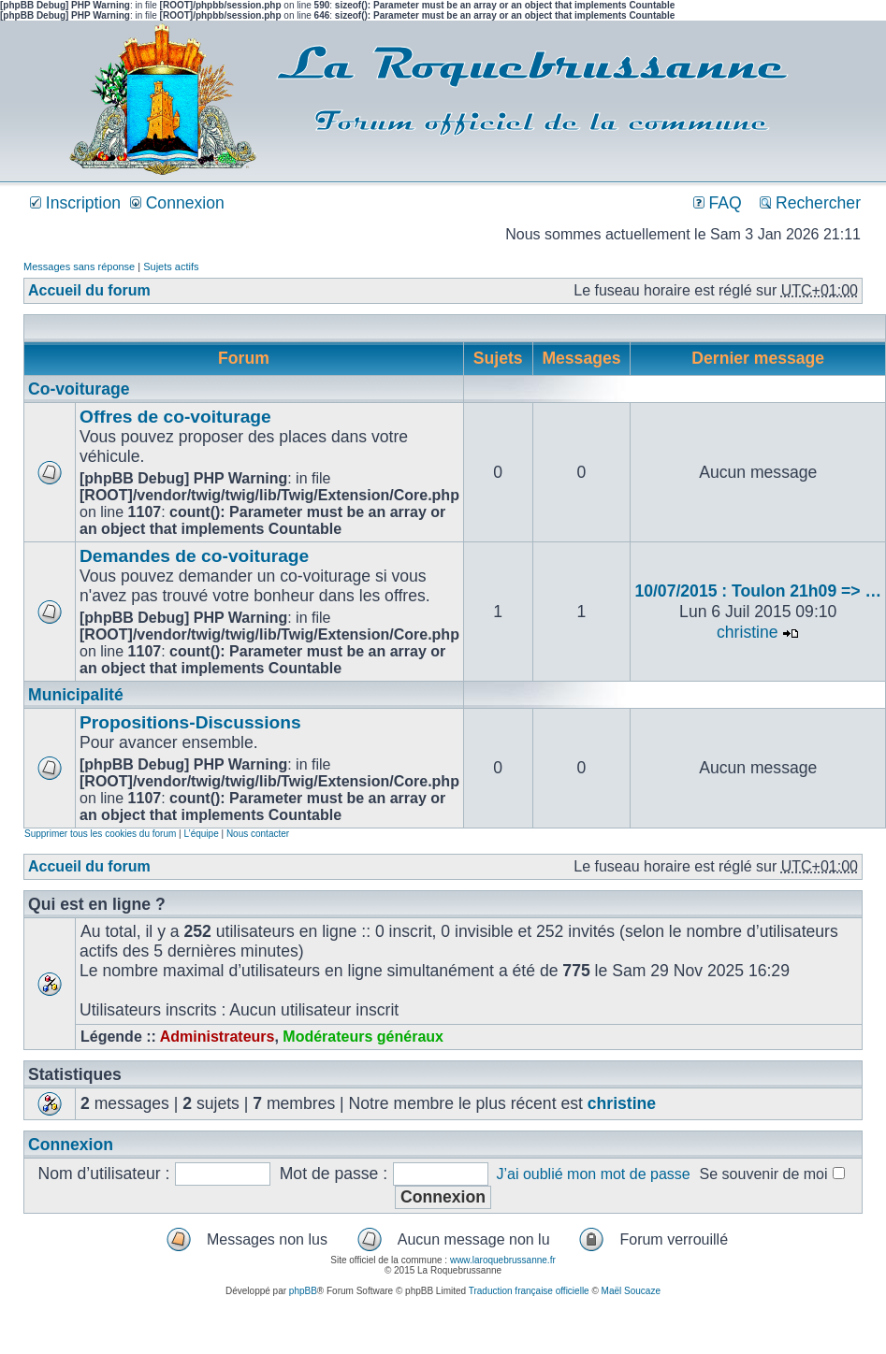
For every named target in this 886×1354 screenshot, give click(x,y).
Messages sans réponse (79, 266)
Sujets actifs (170, 266)
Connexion (177, 203)
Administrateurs (217, 1036)
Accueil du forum (89, 290)
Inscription (75, 203)
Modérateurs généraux (363, 1036)
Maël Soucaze (631, 1291)
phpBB (303, 1291)
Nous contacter (257, 833)
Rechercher (810, 203)
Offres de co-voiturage (175, 416)
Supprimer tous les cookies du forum (100, 833)
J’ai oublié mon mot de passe (593, 1174)
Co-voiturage (79, 389)
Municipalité (75, 694)
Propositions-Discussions (190, 722)
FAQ (717, 203)
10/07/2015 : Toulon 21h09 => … (757, 591)
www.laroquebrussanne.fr (503, 1260)
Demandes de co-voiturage (194, 556)
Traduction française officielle (529, 1291)
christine (747, 632)
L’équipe (200, 833)
